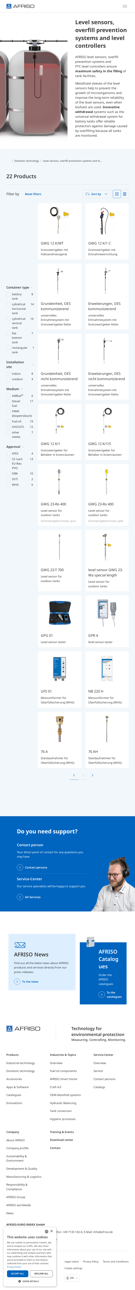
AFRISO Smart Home (63, 1079)
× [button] (51, 1231)
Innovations (14, 1103)
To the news (30, 982)
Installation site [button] (15, 284)
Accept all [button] (17, 1273)
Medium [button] (12, 309)
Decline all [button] (41, 1273)
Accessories (14, 1079)
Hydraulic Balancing (63, 1103)
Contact (55, 1148)
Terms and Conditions (116, 1261)
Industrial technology (20, 1063)
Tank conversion (61, 1111)
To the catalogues (114, 995)
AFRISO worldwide (18, 1205)
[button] (30, 1281)
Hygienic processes (63, 1119)
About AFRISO (15, 1140)
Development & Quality (21, 1169)
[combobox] (96, 194)
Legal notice (72, 1261)
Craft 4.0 (55, 1087)
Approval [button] (13, 367)
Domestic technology (20, 1071)
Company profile (17, 1148)
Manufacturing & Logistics (23, 1177)
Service (98, 1071)
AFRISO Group (15, 1197)
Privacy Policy (91, 1261)
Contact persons (36, 867)
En (74, 1277)
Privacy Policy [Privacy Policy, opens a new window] (14, 1266)
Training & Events (62, 1132)
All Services (33, 897)
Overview (56, 1063)
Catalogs (99, 1087)
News (10, 1213)
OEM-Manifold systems (65, 1095)
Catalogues (13, 1095)
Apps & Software (17, 1087)
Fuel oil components (63, 1071)
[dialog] (30, 1256)
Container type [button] (17, 208)
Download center (61, 1140)
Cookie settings (73, 1268)
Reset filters (33, 194)
